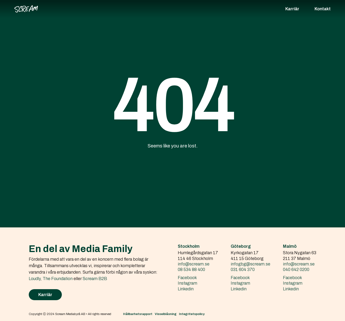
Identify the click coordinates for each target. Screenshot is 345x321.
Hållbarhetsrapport (137, 314)
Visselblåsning (166, 314)
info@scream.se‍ (193, 264)
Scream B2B (95, 278)
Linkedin (186, 289)
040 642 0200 (296, 269)
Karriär (292, 9)
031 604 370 (243, 269)
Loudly (34, 278)
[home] (26, 8)
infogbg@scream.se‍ (250, 264)
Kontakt (323, 9)
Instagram (187, 283)
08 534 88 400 (191, 269)
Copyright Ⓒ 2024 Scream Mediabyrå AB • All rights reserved (70, 314)
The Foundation (58, 278)
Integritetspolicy (192, 314)
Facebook (187, 277)
